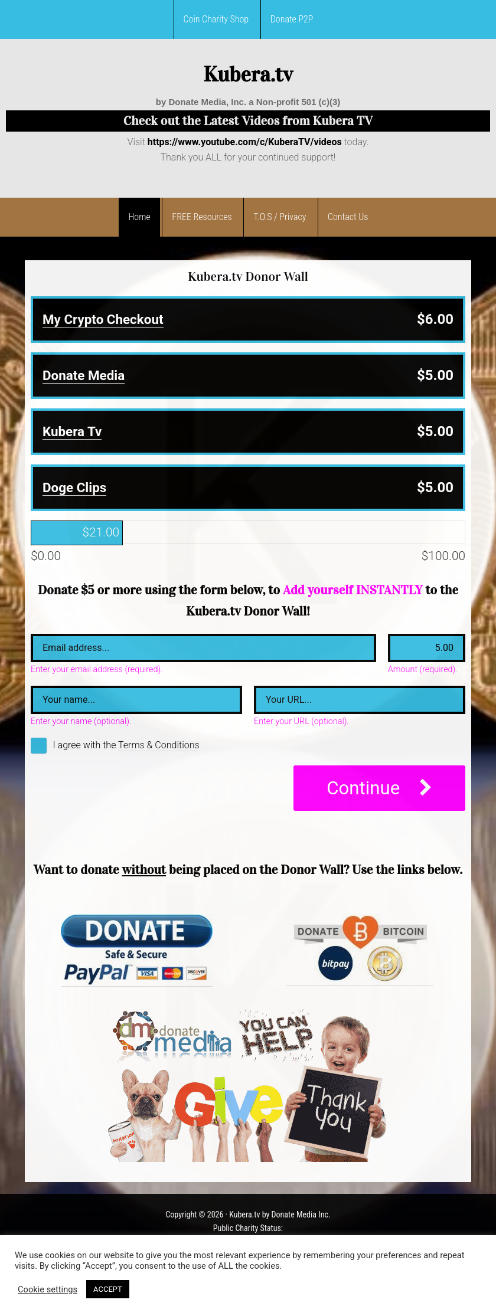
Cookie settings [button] (47, 1289)
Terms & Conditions (159, 745)
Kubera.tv (247, 74)
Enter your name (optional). (81, 722)
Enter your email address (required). (97, 670)
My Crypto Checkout (103, 319)
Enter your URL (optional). (301, 722)
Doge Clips (74, 487)
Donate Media (84, 375)
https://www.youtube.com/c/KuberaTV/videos (245, 142)
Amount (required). (423, 670)
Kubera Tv (72, 431)
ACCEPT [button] (107, 1289)
